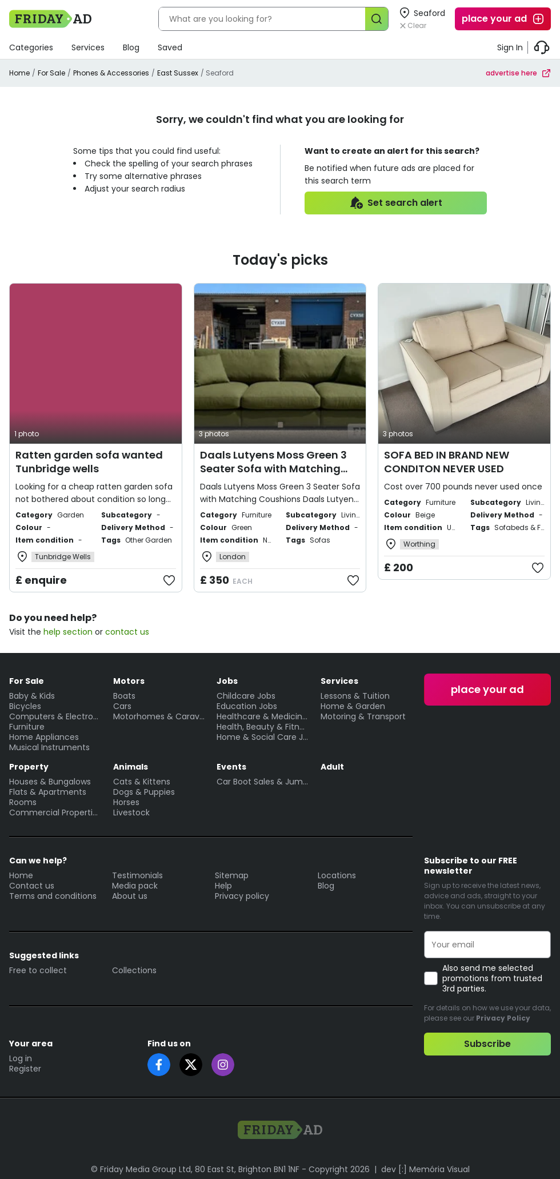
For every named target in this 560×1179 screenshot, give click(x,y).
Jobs (227, 681)
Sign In (510, 47)
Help (223, 885)
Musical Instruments (49, 747)
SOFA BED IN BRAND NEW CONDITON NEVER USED (446, 462)
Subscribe (487, 1043)
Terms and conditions (53, 896)
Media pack (135, 885)
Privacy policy (242, 896)
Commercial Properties (55, 812)
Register (25, 1068)
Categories (31, 47)
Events (231, 767)
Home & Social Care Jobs (263, 737)
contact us (127, 632)
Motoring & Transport (363, 716)
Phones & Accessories (111, 73)
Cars (122, 706)
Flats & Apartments (47, 792)
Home (19, 73)
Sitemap (232, 875)
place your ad (503, 19)
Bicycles (25, 706)
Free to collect (38, 970)
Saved (170, 47)
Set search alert (395, 203)
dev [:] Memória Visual (425, 1169)
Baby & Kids (32, 696)
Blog (131, 47)
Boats (124, 696)
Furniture (27, 727)
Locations (337, 875)
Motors (129, 681)
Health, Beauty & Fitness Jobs (263, 727)
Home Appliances (44, 737)
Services (88, 47)
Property (29, 767)
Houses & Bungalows (50, 781)
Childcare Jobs (246, 696)
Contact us (31, 885)
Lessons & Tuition (355, 696)
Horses (126, 802)
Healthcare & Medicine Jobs (263, 716)
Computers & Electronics (55, 716)
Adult (332, 767)
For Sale (51, 73)
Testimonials (137, 875)
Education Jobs (247, 706)
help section (68, 632)
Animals (130, 767)
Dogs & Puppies (144, 792)
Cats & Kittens (141, 781)
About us (129, 896)
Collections (134, 970)
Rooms (23, 802)
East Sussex (177, 73)
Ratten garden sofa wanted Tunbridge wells (89, 462)
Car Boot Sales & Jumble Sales (263, 781)
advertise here (518, 73)
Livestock (131, 812)
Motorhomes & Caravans (159, 716)
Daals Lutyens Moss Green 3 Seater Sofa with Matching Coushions (273, 468)
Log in (20, 1058)
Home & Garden (353, 706)
